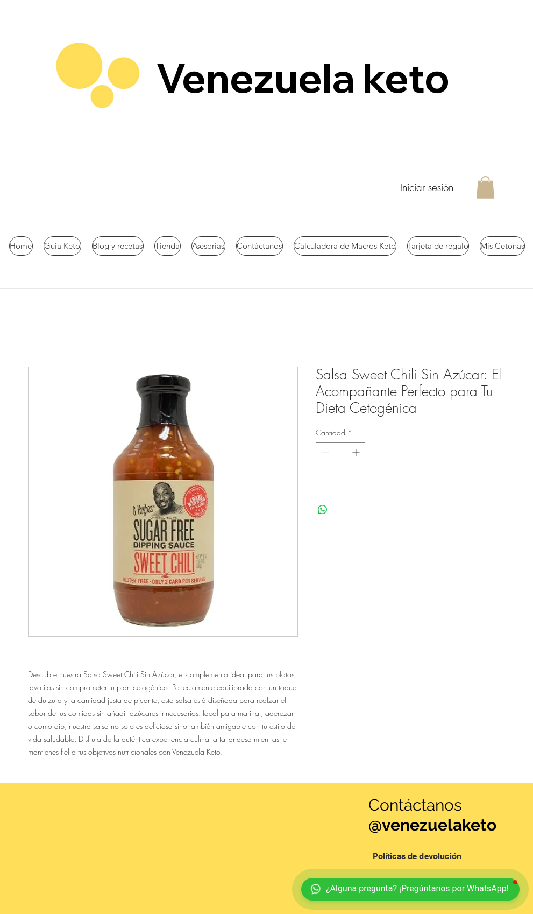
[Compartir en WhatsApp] (322, 509)
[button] (485, 187)
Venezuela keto (306, 77)
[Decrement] (324, 452)
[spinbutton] (340, 452)
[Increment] (357, 452)
